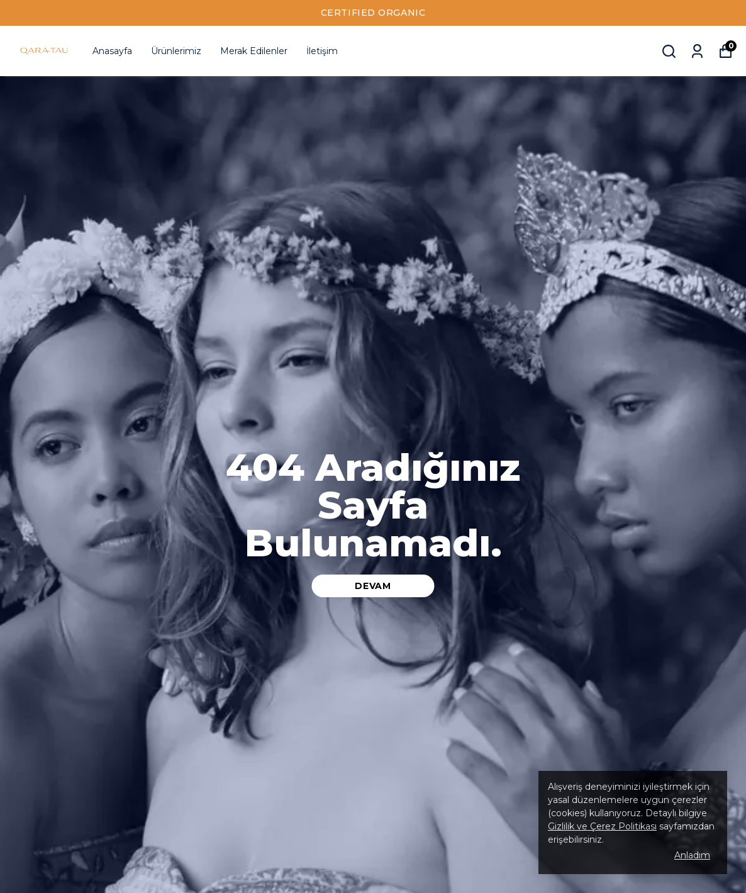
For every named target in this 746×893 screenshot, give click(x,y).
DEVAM (373, 586)
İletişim (322, 51)
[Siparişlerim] (697, 51)
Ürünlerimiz (176, 51)
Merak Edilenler (253, 51)
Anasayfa (112, 51)
